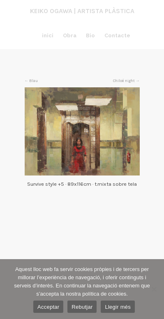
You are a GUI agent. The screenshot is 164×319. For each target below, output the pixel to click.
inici (47, 35)
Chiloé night (124, 80)
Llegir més (117, 307)
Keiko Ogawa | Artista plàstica (82, 11)
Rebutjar (82, 307)
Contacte (117, 35)
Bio (90, 35)
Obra (69, 35)
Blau (33, 80)
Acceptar (48, 307)
